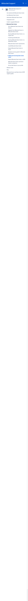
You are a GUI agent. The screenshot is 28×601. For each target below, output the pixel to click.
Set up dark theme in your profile (15, 65)
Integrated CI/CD (10, 19)
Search (23, 3)
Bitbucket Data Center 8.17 (15, 8)
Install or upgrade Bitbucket (13, 22)
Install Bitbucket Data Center (14, 46)
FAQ (8, 69)
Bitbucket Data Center (12, 24)
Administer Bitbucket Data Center (14, 17)
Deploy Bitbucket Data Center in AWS (16, 59)
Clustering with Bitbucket (14, 37)
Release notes (10, 67)
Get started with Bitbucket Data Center (15, 13)
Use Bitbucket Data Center (13, 15)
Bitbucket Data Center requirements (16, 43)
